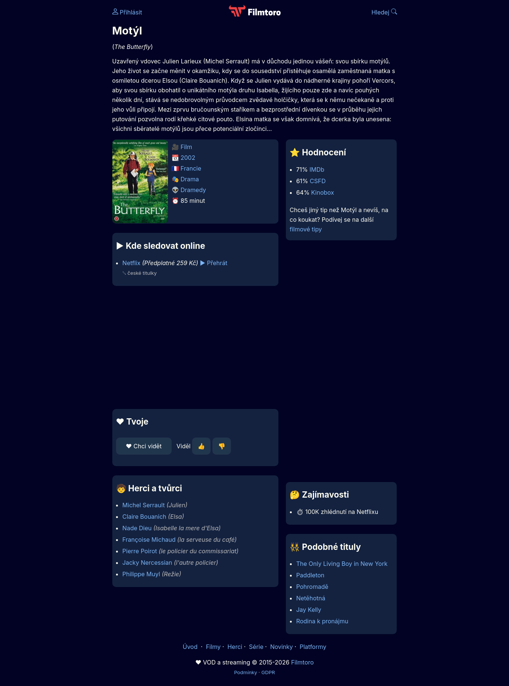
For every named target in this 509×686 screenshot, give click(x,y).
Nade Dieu (137, 528)
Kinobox (322, 192)
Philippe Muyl (141, 574)
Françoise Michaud (149, 539)
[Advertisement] (58, 114)
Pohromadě (312, 586)
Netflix (131, 263)
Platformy (313, 646)
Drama (190, 179)
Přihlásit (127, 12)
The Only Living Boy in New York (341, 563)
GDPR (268, 672)
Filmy (213, 646)
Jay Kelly (308, 609)
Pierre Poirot (139, 551)
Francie (191, 168)
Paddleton (310, 575)
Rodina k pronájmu (322, 621)
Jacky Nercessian (147, 562)
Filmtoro (302, 662)
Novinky (281, 646)
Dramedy (193, 190)
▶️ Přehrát (213, 263)
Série (256, 646)
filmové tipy (306, 229)
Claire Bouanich (144, 516)
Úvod (191, 646)
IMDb (317, 169)
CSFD (318, 181)
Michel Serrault (143, 505)
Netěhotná (310, 598)
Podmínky (245, 672)
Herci (234, 646)
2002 (188, 157)
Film (186, 147)
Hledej (384, 12)
